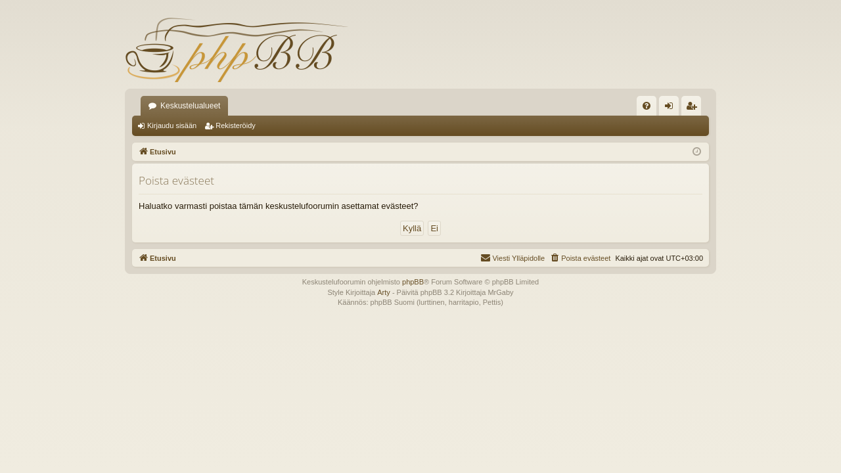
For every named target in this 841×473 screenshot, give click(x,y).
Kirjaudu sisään (171, 125)
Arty (383, 292)
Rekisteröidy (236, 125)
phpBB (413, 282)
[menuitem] (646, 106)
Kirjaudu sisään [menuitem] (672, 108)
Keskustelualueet (190, 105)
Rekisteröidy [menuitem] (694, 108)
